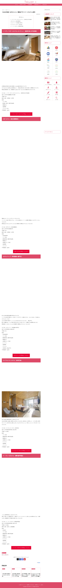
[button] (60, 9)
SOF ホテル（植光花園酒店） (16, 21)
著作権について (37, 584)
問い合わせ (32, 584)
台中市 (7, 554)
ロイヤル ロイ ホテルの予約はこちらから (21, 450)
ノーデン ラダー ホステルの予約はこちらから (21, 114)
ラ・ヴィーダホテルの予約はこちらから (21, 547)
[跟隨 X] (18, 559)
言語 (42, 584)
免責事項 (28, 584)
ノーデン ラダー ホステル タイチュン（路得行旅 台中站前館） (21, 19)
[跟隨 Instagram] (22, 559)
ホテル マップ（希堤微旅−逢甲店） (17, 22)
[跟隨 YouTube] (25, 559)
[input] (52, 10)
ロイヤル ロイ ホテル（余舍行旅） (17, 24)
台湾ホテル (4, 552)
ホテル (3, 554)
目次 (20, 17)
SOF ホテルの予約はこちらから (21, 251)
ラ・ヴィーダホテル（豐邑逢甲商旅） (17, 26)
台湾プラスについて (22, 584)
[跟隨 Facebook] (20, 559)
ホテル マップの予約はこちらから (21, 355)
